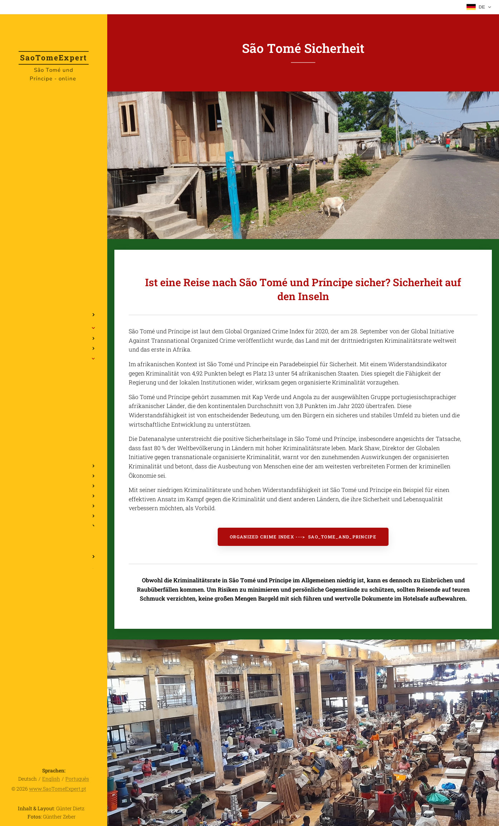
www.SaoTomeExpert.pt (57, 788)
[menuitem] (53, 293)
